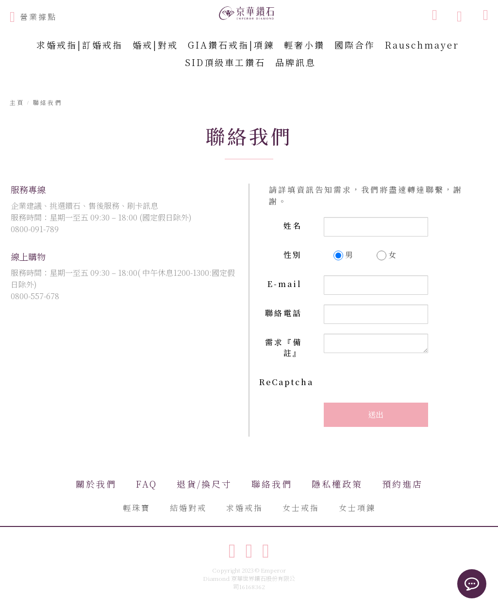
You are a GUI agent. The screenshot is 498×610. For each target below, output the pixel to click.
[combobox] (385, 14)
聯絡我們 (271, 483)
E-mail (284, 283)
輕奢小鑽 (304, 44)
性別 (292, 254)
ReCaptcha (285, 382)
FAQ (146, 483)
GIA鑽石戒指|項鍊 (231, 44)
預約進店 (402, 483)
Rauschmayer (422, 44)
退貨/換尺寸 (204, 483)
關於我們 (96, 483)
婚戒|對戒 (155, 44)
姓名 (292, 225)
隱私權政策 (337, 483)
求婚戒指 (244, 507)
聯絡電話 (283, 313)
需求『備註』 (283, 348)
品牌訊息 (295, 62)
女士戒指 (300, 507)
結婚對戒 (188, 507)
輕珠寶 (136, 507)
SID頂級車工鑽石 (225, 62)
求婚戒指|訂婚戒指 (79, 44)
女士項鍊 (357, 507)
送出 (375, 414)
